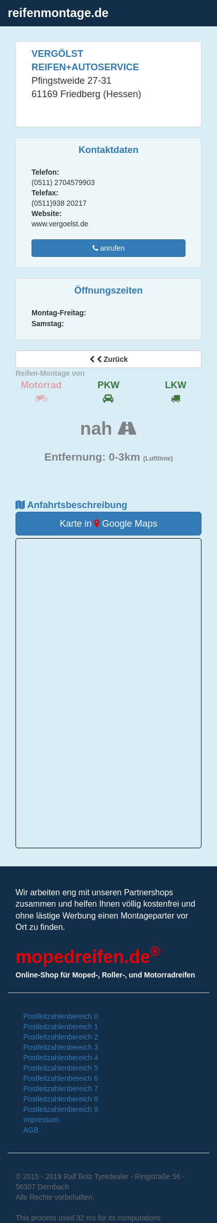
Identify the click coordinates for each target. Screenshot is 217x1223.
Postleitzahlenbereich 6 (60, 1078)
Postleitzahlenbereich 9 (60, 1109)
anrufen (108, 248)
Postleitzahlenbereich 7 (60, 1088)
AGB (31, 1130)
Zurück (108, 359)
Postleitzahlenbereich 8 (60, 1099)
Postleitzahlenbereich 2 (60, 1037)
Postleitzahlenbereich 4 (60, 1057)
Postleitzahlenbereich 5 (60, 1068)
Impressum (41, 1119)
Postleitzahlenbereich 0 (60, 1016)
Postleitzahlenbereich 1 (60, 1026)
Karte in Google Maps (108, 523)
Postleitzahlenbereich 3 (60, 1047)
